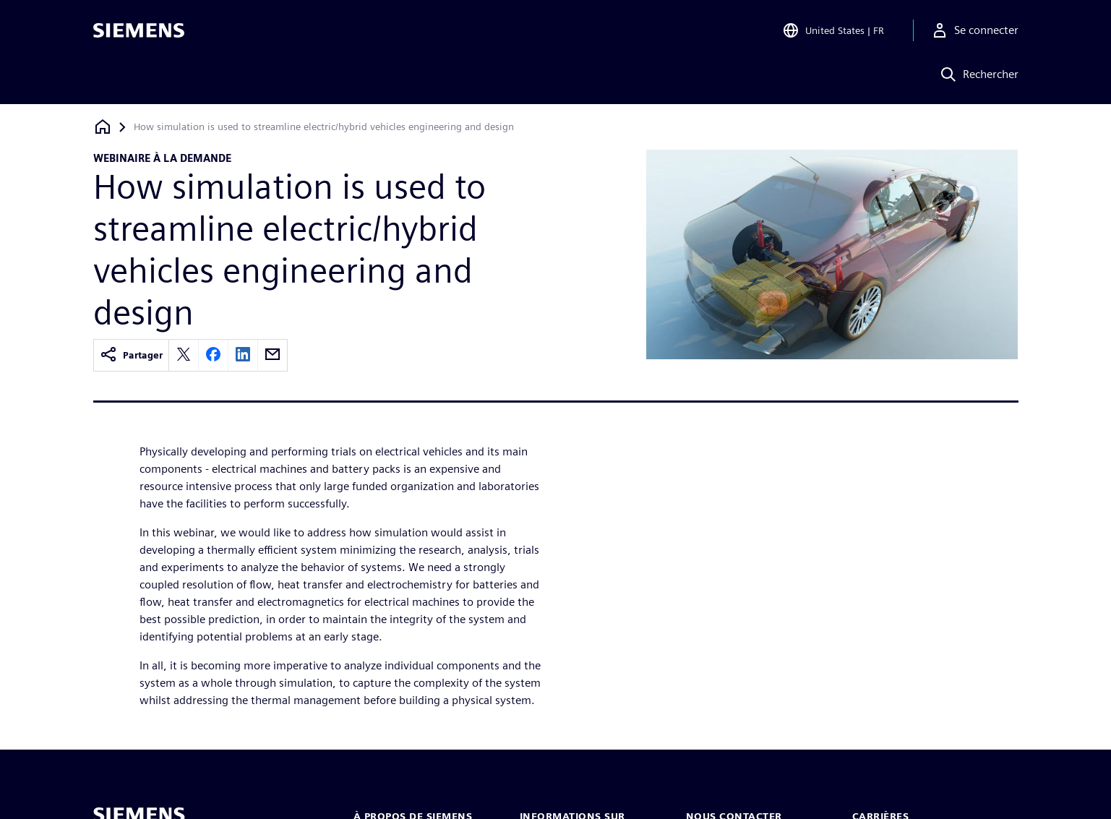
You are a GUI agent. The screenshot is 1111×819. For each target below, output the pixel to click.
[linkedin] (242, 355)
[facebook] (213, 355)
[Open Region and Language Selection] (833, 31)
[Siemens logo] (138, 32)
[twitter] (183, 355)
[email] (272, 355)
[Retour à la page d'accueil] (102, 127)
